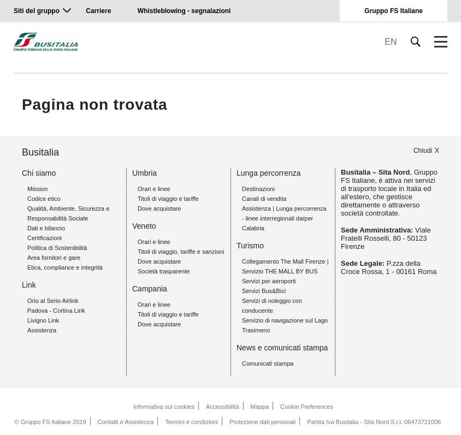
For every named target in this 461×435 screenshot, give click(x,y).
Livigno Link (43, 320)
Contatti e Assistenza (126, 422)
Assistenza (41, 330)
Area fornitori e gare (53, 257)
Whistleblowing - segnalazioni (184, 11)
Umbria (144, 173)
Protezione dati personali (262, 422)
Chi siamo (39, 173)
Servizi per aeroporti (268, 281)
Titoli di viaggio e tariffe (168, 198)
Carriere (98, 11)
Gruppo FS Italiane (393, 11)
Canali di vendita (264, 198)
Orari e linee (154, 189)
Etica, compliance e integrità (65, 267)
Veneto (144, 226)
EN (391, 41)
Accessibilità (222, 406)
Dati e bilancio (46, 228)
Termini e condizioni (191, 422)
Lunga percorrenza (269, 173)
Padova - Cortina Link (56, 310)
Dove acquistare (159, 208)
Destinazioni (258, 189)
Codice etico (44, 198)
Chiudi (422, 150)
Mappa (260, 406)
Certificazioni (44, 238)
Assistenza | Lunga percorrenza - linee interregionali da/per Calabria (284, 218)
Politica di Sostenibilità (57, 248)
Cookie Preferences (306, 406)
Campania (149, 288)
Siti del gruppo (37, 11)
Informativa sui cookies (163, 406)
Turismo (250, 245)
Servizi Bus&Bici (264, 291)
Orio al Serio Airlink (53, 300)
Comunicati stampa (267, 363)
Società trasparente (164, 271)
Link (29, 285)
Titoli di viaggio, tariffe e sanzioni (181, 251)
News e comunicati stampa (282, 347)
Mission (37, 189)
